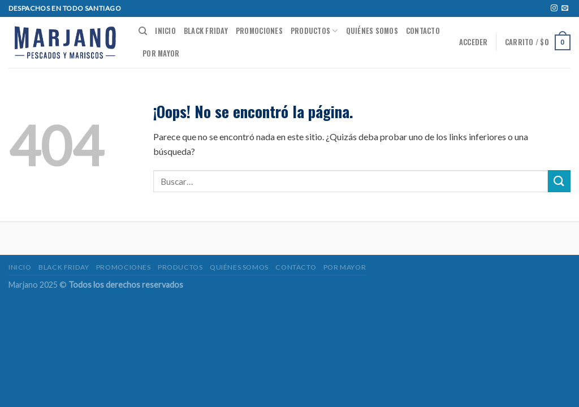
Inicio (165, 30)
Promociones (259, 30)
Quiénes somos (372, 30)
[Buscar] (143, 31)
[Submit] (559, 181)
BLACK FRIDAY (206, 30)
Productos (314, 31)
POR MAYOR (160, 53)
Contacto (423, 30)
